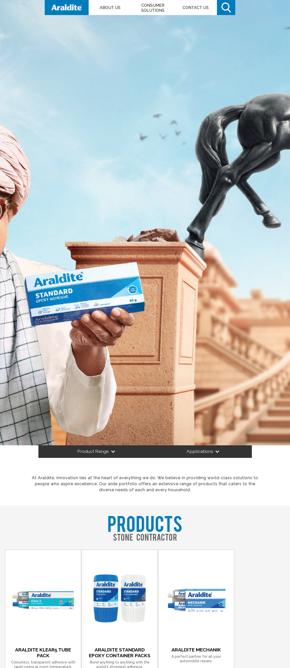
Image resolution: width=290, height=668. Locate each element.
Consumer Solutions (152, 8)
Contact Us (196, 7)
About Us (110, 7)
